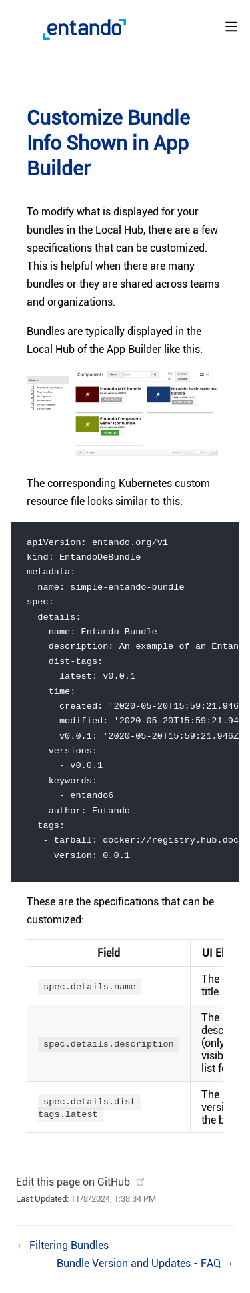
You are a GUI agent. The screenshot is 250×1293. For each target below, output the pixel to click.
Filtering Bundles (69, 1254)
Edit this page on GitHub (73, 1191)
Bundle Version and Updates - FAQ (140, 1272)
